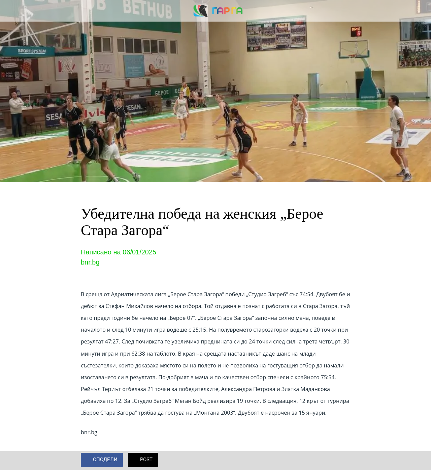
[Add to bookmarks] (342, 460)
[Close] (11, 11)
